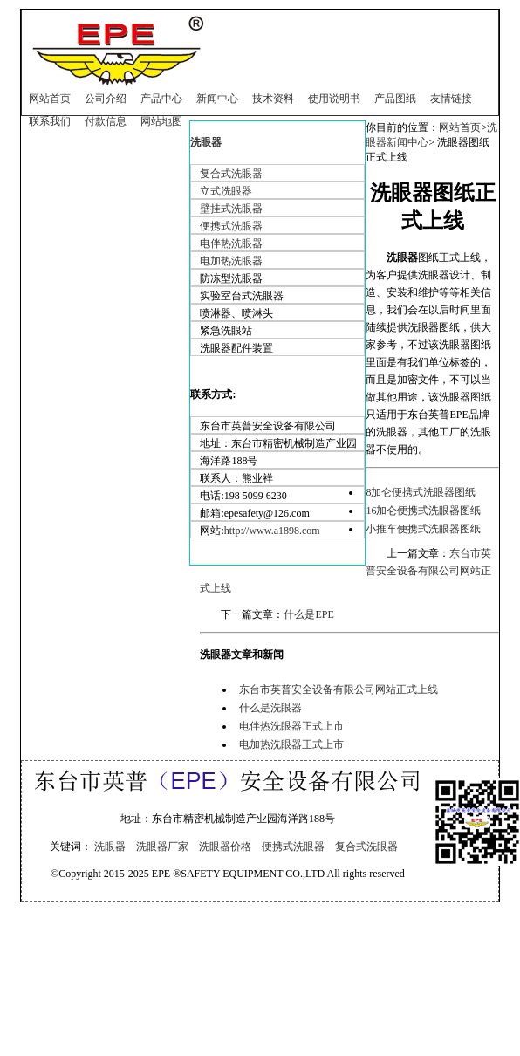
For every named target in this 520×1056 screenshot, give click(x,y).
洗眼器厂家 (162, 846)
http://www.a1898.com (272, 531)
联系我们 (50, 121)
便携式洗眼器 (231, 226)
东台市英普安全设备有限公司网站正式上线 (338, 689)
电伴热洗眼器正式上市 (291, 726)
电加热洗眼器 (231, 261)
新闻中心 (217, 99)
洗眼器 (206, 142)
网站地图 (161, 121)
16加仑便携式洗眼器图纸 (423, 510)
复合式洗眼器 (231, 174)
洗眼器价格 (225, 846)
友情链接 (451, 99)
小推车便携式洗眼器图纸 (423, 529)
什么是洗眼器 (270, 708)
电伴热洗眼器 (231, 243)
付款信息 (106, 121)
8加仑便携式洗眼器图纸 (421, 492)
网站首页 (50, 99)
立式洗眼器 (226, 191)
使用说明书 (334, 99)
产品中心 (161, 99)
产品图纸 (395, 99)
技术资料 (273, 99)
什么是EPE (308, 614)
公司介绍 (106, 99)
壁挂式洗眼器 (231, 208)
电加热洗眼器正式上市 (291, 744)
